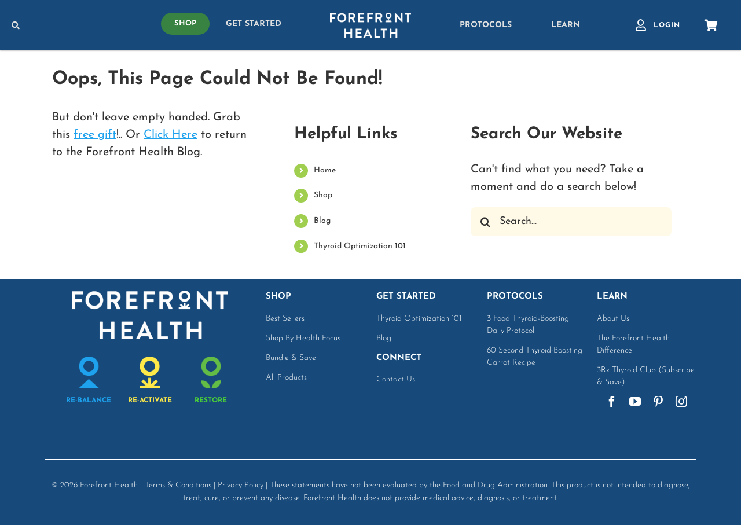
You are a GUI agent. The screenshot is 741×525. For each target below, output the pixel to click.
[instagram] (681, 401)
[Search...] (571, 221)
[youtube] (635, 401)
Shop (323, 195)
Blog (322, 220)
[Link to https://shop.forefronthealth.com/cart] (711, 25)
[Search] (485, 221)
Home (325, 170)
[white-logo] (370, 18)
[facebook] (612, 401)
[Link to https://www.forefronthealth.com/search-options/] (70, 25)
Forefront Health (109, 485)
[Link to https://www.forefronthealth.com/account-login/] (641, 25)
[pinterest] (658, 401)
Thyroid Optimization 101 (360, 246)
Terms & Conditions (178, 485)
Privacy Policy (240, 485)
